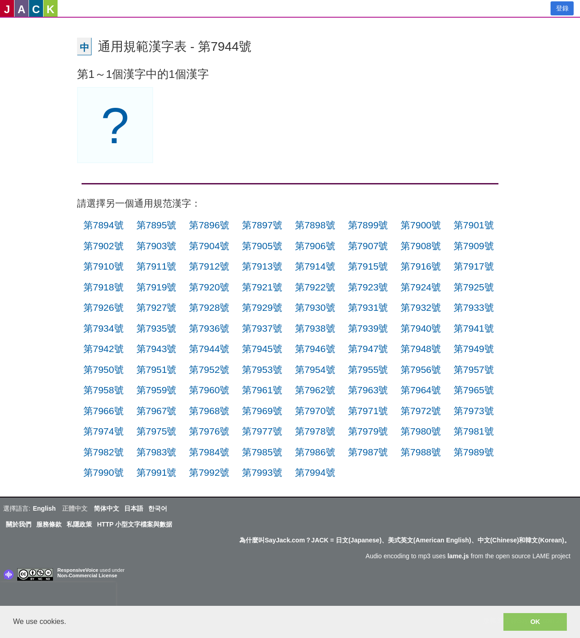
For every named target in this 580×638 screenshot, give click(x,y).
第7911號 (156, 266)
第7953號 (262, 369)
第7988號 (421, 452)
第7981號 (474, 431)
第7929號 (262, 307)
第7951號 (156, 369)
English (44, 508)
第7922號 (315, 287)
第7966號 (103, 411)
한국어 (157, 508)
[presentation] (58, 595)
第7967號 (156, 411)
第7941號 (474, 328)
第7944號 (209, 348)
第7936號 (209, 328)
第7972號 (421, 411)
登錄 (562, 8)
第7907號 (368, 246)
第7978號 (315, 431)
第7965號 (474, 390)
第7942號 (103, 348)
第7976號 (209, 431)
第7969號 (262, 411)
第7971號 (368, 411)
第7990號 (103, 472)
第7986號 (315, 452)
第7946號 (315, 348)
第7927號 (156, 307)
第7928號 (209, 307)
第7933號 (474, 307)
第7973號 (474, 411)
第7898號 (315, 225)
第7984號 (209, 452)
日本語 (133, 508)
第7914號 (315, 266)
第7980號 (421, 431)
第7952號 (209, 369)
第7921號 (262, 287)
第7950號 (103, 369)
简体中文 (106, 508)
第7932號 (421, 307)
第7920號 (209, 287)
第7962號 (315, 390)
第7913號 (262, 266)
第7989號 (474, 452)
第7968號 (209, 411)
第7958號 (103, 390)
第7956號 (421, 369)
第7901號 (474, 225)
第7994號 (315, 472)
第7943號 (156, 348)
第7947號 (368, 348)
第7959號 (156, 390)
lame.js (458, 556)
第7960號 (209, 390)
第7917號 (474, 266)
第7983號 (156, 452)
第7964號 (421, 390)
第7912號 (209, 266)
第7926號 (103, 307)
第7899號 (368, 225)
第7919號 (156, 287)
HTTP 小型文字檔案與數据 (134, 524)
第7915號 (368, 266)
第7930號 (315, 307)
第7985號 (262, 452)
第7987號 (368, 452)
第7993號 (262, 472)
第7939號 (368, 328)
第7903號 (156, 246)
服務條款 (49, 524)
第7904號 (209, 246)
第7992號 (209, 472)
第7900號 (421, 225)
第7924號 (421, 287)
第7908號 (421, 246)
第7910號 (103, 266)
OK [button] (535, 621)
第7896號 (209, 225)
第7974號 (103, 431)
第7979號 (368, 431)
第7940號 (421, 328)
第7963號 (368, 390)
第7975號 (156, 431)
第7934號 (103, 328)
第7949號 (474, 348)
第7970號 (315, 411)
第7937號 (262, 328)
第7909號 (474, 246)
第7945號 (262, 348)
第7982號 (103, 452)
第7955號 (368, 369)
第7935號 (156, 328)
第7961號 (262, 390)
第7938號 (315, 328)
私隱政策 (79, 524)
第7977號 (262, 431)
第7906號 (315, 246)
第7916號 (421, 266)
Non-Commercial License (87, 575)
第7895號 (156, 225)
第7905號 (262, 246)
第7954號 (315, 369)
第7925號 (474, 287)
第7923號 (368, 287)
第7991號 (156, 472)
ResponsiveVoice (78, 570)
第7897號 (262, 225)
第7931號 (368, 307)
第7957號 (474, 369)
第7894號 (103, 225)
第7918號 (103, 287)
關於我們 (18, 524)
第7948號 (421, 348)
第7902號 (103, 246)
